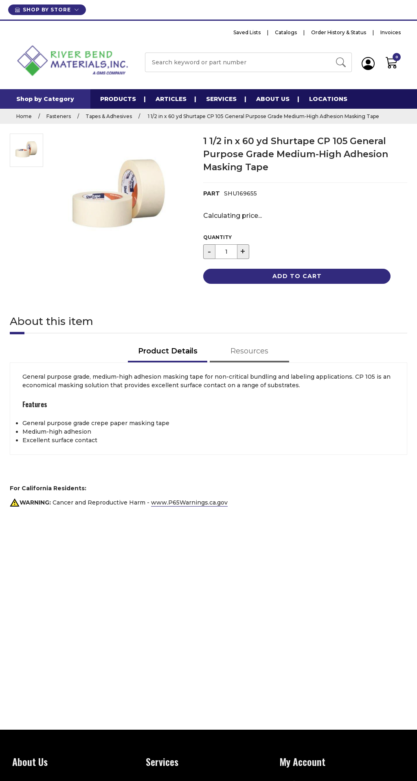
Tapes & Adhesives (109, 116)
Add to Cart (297, 276)
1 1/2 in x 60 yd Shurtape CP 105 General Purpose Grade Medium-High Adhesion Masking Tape (263, 116)
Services (221, 99)
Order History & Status (338, 32)
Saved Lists (247, 32)
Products (118, 99)
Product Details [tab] (168, 351)
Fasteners (58, 116)
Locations (328, 99)
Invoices (390, 32)
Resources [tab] (249, 351)
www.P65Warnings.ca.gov (189, 502)
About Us (273, 99)
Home (24, 116)
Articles (171, 99)
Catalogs (286, 32)
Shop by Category (45, 99)
